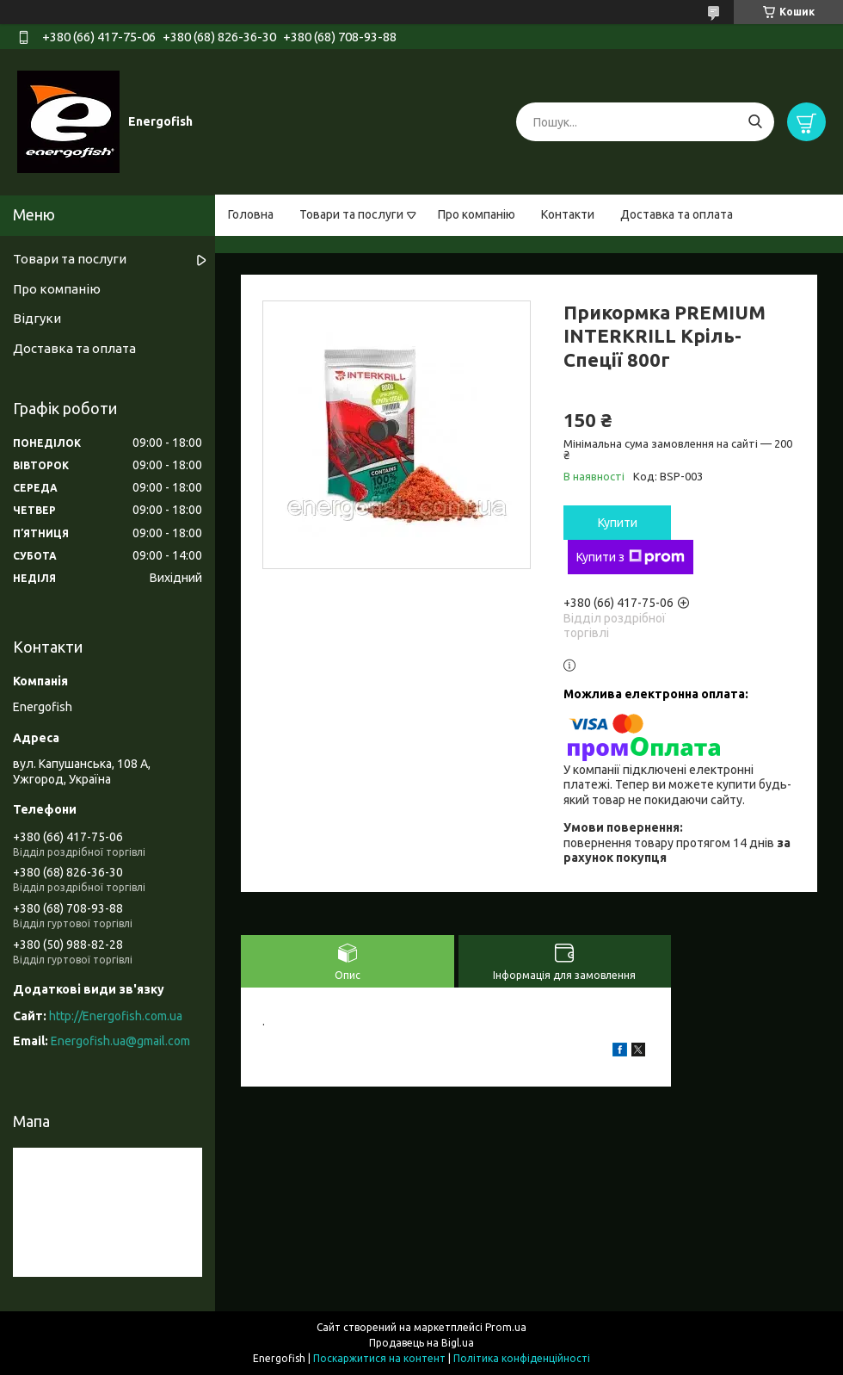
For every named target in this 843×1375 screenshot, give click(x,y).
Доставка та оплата (676, 214)
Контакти (567, 214)
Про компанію (476, 214)
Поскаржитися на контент (379, 1358)
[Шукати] (754, 121)
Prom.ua (505, 1327)
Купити (617, 523)
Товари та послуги (351, 214)
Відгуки (37, 318)
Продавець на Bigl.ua (421, 1342)
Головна (251, 214)
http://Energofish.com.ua (115, 1016)
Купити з (630, 557)
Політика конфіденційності (521, 1358)
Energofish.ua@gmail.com (120, 1041)
